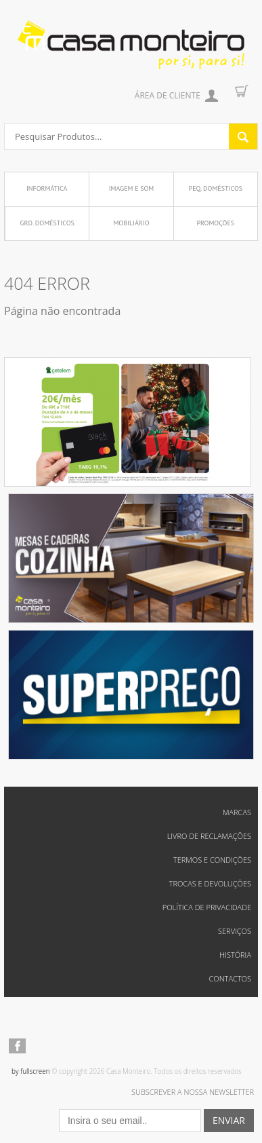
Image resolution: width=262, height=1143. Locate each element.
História (235, 955)
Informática (46, 188)
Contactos (230, 978)
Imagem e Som (131, 188)
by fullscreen (31, 1071)
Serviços (234, 931)
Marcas (237, 812)
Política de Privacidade (206, 907)
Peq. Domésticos (216, 188)
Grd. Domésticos (47, 223)
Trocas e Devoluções (210, 883)
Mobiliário (131, 223)
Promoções (215, 223)
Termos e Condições (212, 860)
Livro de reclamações (209, 836)
